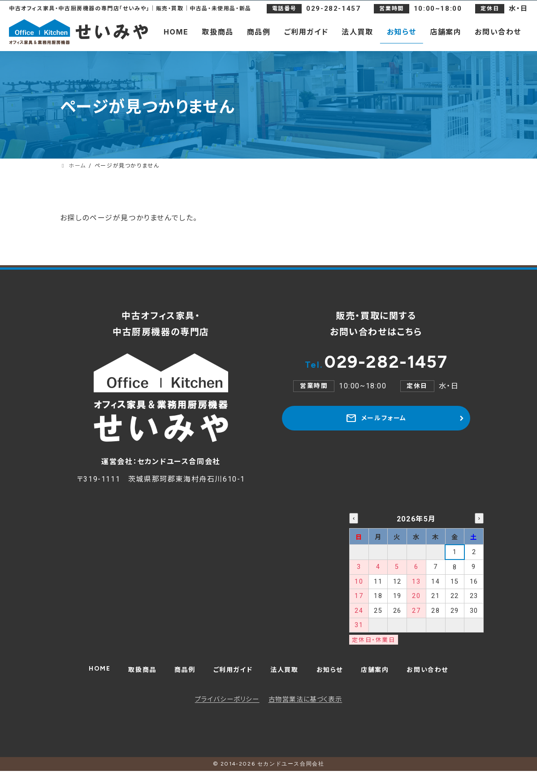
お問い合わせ (439, 675)
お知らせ (333, 675)
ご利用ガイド (229, 675)
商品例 (177, 675)
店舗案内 (382, 675)
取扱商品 (131, 675)
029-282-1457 (376, 364)
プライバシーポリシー (227, 707)
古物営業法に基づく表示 (305, 707)
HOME (86, 673)
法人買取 (285, 675)
